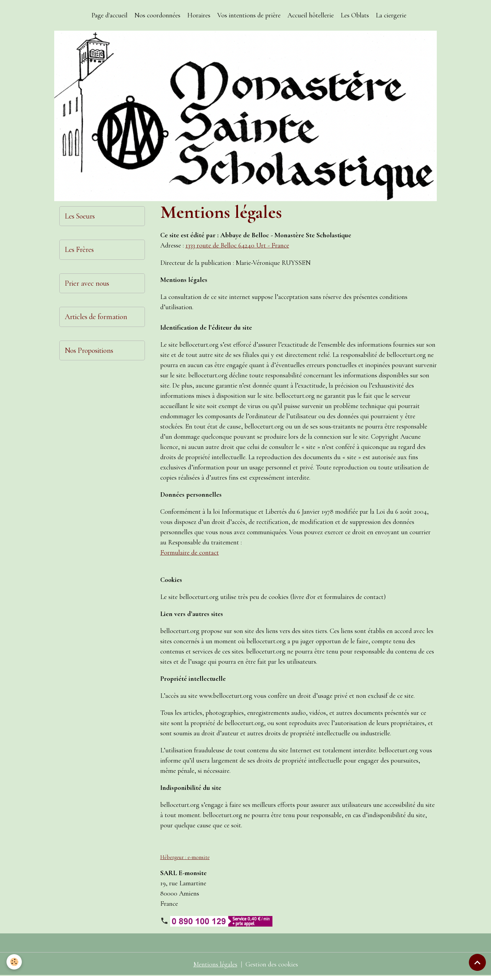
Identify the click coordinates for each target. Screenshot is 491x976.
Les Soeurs (80, 216)
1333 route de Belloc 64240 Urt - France (238, 245)
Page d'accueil (109, 15)
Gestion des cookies (272, 964)
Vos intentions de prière (249, 15)
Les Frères (79, 249)
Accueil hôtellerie (310, 15)
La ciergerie (391, 15)
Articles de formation (96, 316)
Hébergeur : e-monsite (185, 857)
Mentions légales (215, 964)
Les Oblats (355, 15)
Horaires (198, 15)
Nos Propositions (89, 350)
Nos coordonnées (157, 15)
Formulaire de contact (189, 552)
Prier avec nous (87, 283)
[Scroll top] (477, 962)
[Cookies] (14, 962)
